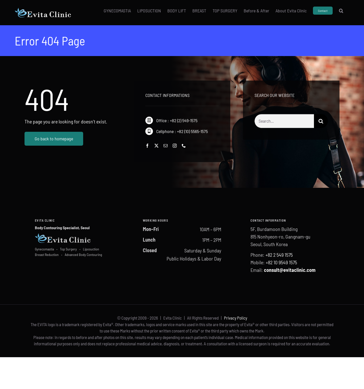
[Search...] (284, 121)
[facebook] (147, 146)
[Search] (321, 121)
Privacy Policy (235, 317)
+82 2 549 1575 (279, 255)
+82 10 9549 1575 (281, 262)
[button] (341, 10)
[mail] (166, 146)
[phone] (184, 146)
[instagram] (175, 146)
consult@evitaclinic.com (289, 270)
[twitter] (156, 146)
